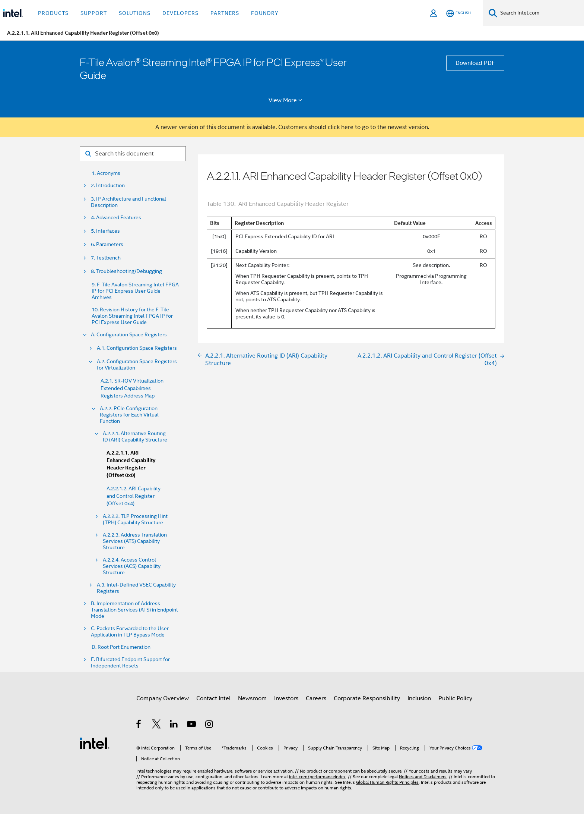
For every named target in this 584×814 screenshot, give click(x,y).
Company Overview (162, 698)
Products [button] (53, 13)
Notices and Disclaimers (423, 776)
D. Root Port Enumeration (121, 647)
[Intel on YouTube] (192, 725)
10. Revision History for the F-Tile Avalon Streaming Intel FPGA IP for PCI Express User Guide (132, 316)
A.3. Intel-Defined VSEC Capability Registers (136, 588)
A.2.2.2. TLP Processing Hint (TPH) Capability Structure (135, 519)
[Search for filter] (133, 153)
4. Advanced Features (116, 217)
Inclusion (419, 698)
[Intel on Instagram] (209, 725)
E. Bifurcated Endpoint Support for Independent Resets (130, 662)
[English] (458, 13)
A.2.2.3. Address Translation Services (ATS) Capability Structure (135, 541)
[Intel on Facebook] (139, 725)
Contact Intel (213, 698)
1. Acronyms (106, 173)
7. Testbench (106, 258)
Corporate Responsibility (367, 698)
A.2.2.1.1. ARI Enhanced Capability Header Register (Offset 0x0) (131, 464)
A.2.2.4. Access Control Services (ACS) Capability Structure (132, 566)
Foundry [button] (265, 13)
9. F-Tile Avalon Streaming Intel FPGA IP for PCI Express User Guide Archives (135, 291)
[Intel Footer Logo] (95, 743)
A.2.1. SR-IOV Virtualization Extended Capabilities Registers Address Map (132, 388)
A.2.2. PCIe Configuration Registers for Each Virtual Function (129, 414)
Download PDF (475, 63)
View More (287, 100)
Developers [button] (180, 13)
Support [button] (93, 13)
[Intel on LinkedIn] (174, 725)
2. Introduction (108, 185)
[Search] (493, 13)
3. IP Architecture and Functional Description (128, 202)
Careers (316, 698)
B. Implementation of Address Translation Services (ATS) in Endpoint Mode (134, 609)
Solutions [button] (134, 13)
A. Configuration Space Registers (129, 334)
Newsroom (252, 698)
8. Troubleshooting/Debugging (126, 271)
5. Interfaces (105, 231)
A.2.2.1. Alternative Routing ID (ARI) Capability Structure (135, 436)
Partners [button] (224, 13)
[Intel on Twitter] (156, 725)
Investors (286, 698)
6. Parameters (107, 244)
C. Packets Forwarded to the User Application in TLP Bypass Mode (130, 631)
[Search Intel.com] (540, 13)
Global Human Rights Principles (387, 782)
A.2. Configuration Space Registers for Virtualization (137, 364)
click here (340, 127)
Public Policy (455, 698)
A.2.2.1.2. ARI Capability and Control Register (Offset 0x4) (134, 496)
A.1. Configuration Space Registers (137, 348)
